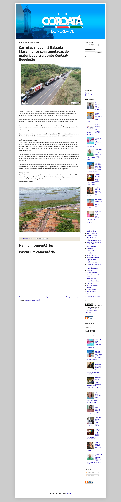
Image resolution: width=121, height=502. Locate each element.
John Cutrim (90, 253)
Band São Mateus (92, 233)
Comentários (90, 475)
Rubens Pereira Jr (92, 291)
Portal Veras (90, 283)
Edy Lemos (90, 248)
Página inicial (50, 297)
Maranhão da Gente (93, 268)
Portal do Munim (91, 278)
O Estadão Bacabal (92, 272)
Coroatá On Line (92, 238)
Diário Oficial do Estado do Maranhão (94, 243)
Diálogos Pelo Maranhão (94, 240)
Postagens (90, 472)
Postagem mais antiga (72, 297)
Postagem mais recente (26, 297)
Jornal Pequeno (91, 255)
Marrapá (89, 270)
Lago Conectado (92, 259)
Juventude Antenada (93, 257)
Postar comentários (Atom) (32, 300)
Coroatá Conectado (92, 235)
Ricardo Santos (91, 289)
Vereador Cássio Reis (93, 296)
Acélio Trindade (91, 231)
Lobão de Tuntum (92, 262)
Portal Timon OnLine (93, 281)
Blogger (69, 493)
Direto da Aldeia (91, 246)
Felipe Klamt (90, 250)
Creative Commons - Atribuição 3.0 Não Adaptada (93, 310)
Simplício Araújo (91, 294)
